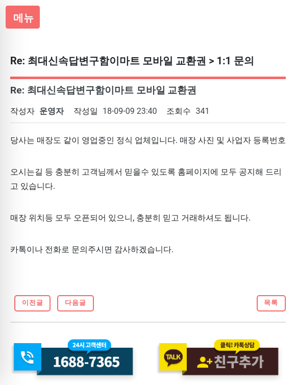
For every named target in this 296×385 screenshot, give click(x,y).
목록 (271, 302)
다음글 (75, 302)
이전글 (32, 302)
